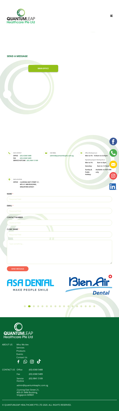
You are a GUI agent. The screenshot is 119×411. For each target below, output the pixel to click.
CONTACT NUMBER (15, 217)
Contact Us (21, 357)
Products (20, 350)
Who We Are (22, 344)
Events (19, 354)
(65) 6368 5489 (25, 158)
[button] (25, 306)
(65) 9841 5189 (32, 160)
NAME (10, 194)
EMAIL (10, 206)
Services (20, 347)
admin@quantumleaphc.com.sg (61, 156)
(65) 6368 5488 (25, 156)
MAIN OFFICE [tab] (43, 68)
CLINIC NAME (13, 229)
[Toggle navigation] (111, 16)
